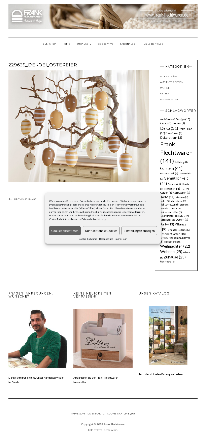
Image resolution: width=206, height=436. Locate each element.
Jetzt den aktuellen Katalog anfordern (161, 374)
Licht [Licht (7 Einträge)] (164, 201)
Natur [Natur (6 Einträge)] (176, 208)
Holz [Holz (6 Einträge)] (185, 189)
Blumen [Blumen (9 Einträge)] (178, 123)
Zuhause (84, 44)
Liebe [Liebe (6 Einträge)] (184, 204)
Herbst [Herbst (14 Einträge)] (172, 188)
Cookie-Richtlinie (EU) (121, 413)
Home (66, 44)
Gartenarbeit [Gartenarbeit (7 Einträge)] (169, 173)
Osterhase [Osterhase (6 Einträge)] (167, 219)
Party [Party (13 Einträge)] (167, 224)
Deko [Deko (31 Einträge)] (169, 128)
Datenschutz (106, 238)
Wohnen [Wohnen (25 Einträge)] (171, 251)
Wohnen (165, 87)
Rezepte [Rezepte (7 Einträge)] (184, 229)
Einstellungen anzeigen (139, 230)
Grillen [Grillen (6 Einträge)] (173, 184)
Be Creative (105, 44)
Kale (90, 430)
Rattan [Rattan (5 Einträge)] (172, 229)
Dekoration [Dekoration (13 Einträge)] (171, 137)
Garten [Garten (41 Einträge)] (171, 168)
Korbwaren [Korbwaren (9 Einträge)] (181, 192)
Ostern (164, 93)
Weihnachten (169, 99)
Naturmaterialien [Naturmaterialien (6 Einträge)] (171, 212)
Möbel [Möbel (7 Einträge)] (165, 208)
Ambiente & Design (171, 82)
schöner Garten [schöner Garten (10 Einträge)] (173, 234)
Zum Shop (49, 44)
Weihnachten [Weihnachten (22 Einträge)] (175, 246)
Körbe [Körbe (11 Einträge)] (167, 197)
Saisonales (129, 44)
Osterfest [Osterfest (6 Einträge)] (182, 216)
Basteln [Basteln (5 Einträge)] (165, 123)
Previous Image (25, 199)
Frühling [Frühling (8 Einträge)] (181, 162)
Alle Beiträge (153, 44)
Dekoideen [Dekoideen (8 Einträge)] (174, 133)
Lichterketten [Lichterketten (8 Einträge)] (169, 204)
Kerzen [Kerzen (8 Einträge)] (166, 192)
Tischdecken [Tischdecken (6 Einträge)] (172, 241)
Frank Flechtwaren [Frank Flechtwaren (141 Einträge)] (176, 152)
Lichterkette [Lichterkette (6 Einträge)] (177, 201)
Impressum (121, 238)
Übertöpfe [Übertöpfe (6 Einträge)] (167, 261)
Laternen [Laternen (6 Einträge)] (181, 197)
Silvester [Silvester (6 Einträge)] (166, 238)
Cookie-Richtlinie (88, 238)
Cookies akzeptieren (64, 230)
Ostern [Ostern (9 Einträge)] (182, 219)
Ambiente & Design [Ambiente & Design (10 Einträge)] (175, 119)
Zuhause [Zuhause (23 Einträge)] (175, 257)
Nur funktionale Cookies (101, 230)
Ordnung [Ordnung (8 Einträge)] (167, 215)
